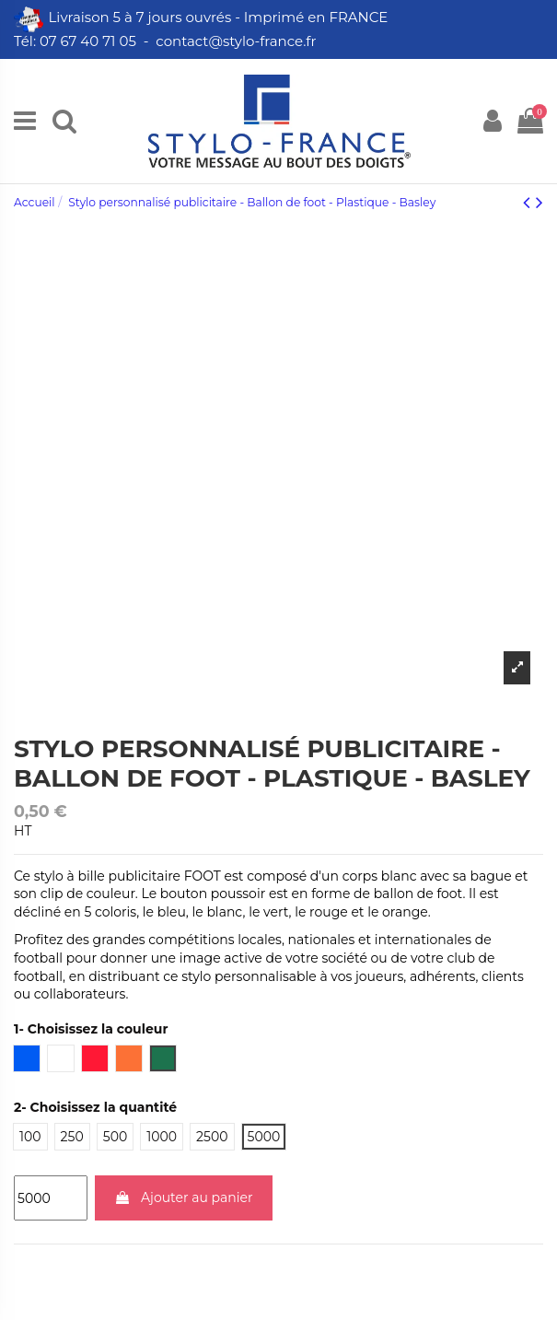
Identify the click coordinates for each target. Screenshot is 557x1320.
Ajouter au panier (183, 1197)
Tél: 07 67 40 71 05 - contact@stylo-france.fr (166, 41)
